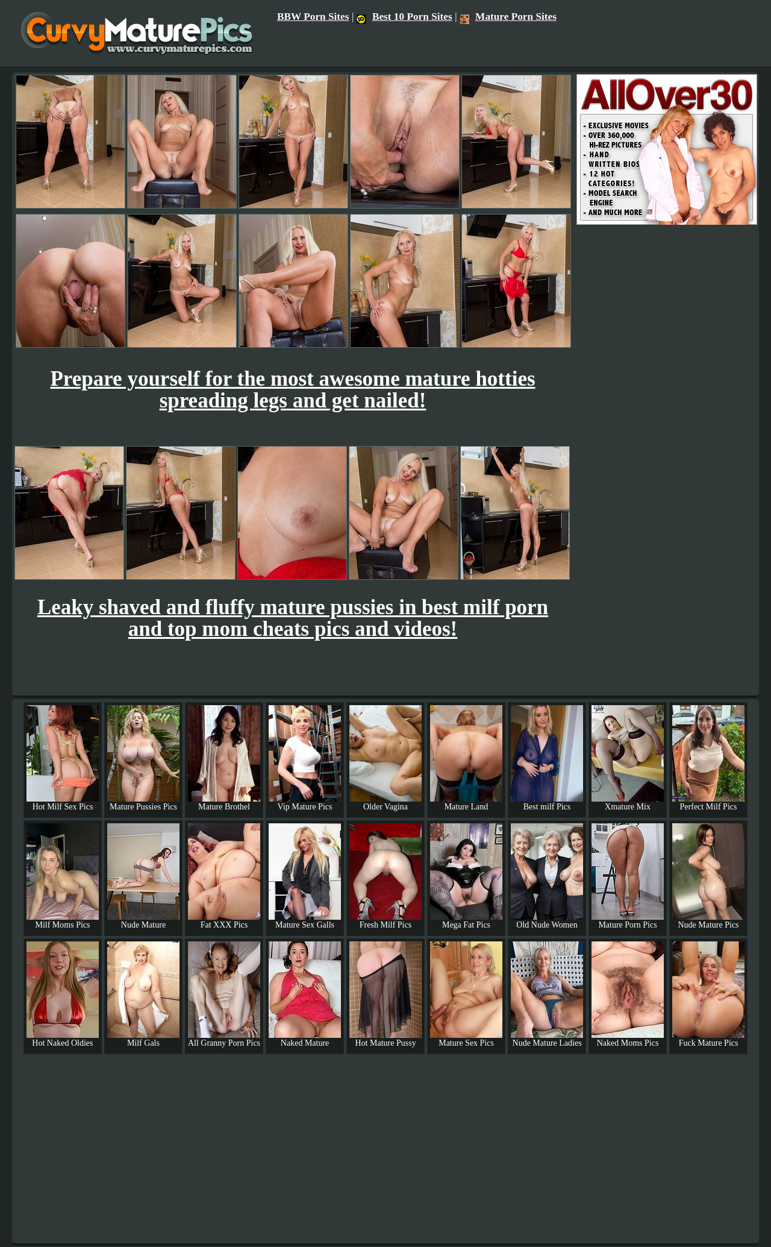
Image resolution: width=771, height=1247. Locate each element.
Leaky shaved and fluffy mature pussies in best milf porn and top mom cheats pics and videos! (292, 618)
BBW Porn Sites (313, 16)
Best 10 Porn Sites (404, 16)
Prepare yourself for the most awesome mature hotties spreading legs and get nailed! (292, 389)
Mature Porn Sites (508, 16)
